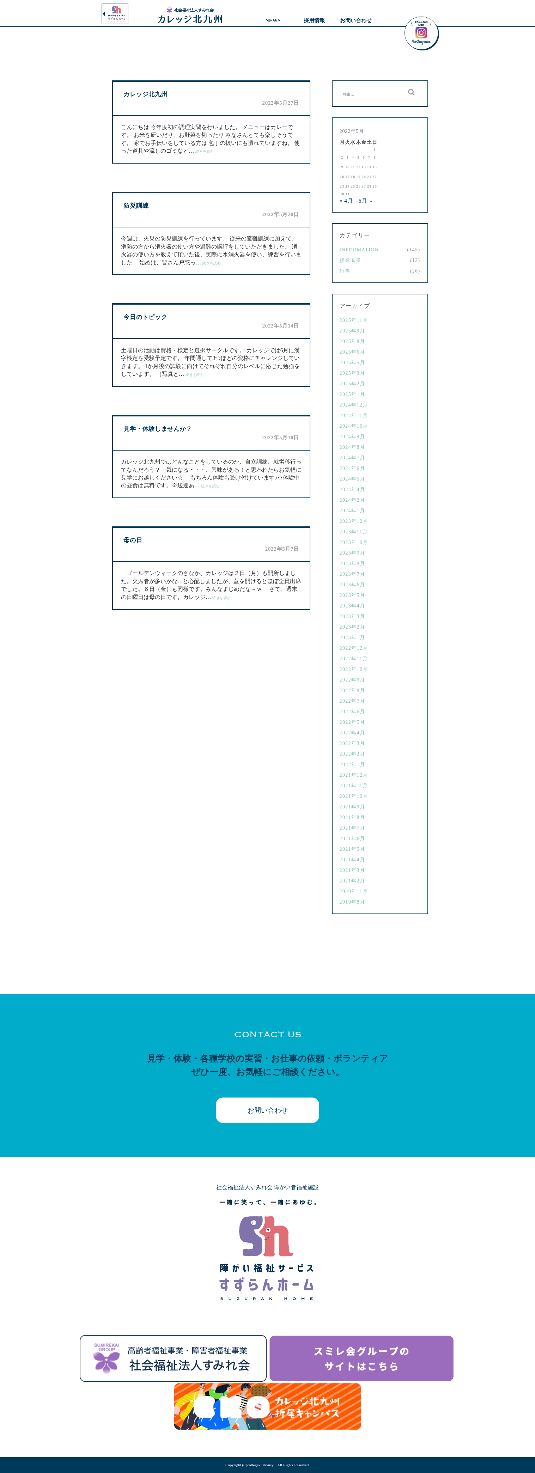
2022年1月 (352, 764)
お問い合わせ (356, 20)
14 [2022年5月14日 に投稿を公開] (369, 167)
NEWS (272, 20)
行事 (345, 271)
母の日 (132, 540)
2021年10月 (354, 796)
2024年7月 (352, 457)
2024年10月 (354, 426)
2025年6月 (352, 352)
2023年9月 (352, 553)
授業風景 (350, 260)
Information (359, 249)
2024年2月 (352, 500)
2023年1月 (352, 637)
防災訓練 (135, 205)
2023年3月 (352, 616)
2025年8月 (352, 341)
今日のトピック (145, 317)
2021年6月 (352, 838)
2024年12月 (354, 405)
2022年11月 (354, 658)
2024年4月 (352, 489)
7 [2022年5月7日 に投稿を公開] (369, 157)
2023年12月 (354, 521)
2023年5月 (352, 595)
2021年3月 (352, 870)
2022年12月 (354, 648)
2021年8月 (352, 817)
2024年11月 (354, 415)
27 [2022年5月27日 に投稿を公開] (363, 186)
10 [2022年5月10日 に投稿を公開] (347, 167)
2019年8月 (352, 902)
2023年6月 (352, 584)
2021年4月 (352, 859)
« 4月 (346, 201)
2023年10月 (354, 542)
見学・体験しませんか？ (157, 429)
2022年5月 (352, 722)
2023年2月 (352, 627)
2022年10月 (354, 669)
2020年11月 (354, 891)
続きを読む (204, 151)
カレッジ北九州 (145, 94)
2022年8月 (352, 690)
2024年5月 (352, 479)
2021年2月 (352, 881)
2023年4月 (352, 606)
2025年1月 (352, 394)
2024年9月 (352, 436)
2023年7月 (352, 574)
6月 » (365, 201)
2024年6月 (352, 468)
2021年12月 (354, 775)
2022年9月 (352, 680)
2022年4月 (352, 732)
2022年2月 (352, 754)
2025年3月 (352, 373)
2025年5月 (352, 362)
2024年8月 (352, 447)
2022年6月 (352, 711)
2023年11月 (354, 531)
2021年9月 (352, 806)
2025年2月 (352, 383)
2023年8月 (352, 563)
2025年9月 (352, 331)
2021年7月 (352, 828)
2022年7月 (352, 701)
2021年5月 (352, 849)
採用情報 (314, 20)
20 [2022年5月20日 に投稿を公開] (363, 177)
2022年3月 (352, 743)
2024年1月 (352, 510)
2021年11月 (354, 785)
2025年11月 (354, 320)
